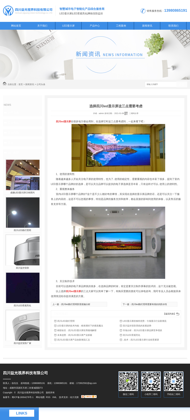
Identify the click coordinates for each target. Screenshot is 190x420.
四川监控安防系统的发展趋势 (137, 325)
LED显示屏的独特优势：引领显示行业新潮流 (144, 321)
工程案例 (121, 25)
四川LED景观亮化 (22, 305)
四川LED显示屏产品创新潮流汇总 (73, 339)
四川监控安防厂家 (22, 343)
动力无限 (74, 397)
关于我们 (42, 25)
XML (54, 397)
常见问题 (13, 132)
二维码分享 (133, 113)
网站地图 (40, 397)
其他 (10, 142)
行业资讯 (13, 122)
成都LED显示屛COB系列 (22, 192)
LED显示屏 (68, 25)
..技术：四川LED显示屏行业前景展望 (141, 339)
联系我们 (173, 25)
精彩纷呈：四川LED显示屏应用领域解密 (76, 330)
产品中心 (95, 25)
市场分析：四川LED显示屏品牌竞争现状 (142, 330)
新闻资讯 (147, 25)
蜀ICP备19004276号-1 (23, 397)
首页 (20, 84)
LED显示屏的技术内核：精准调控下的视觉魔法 (80, 325)
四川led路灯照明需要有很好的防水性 (149, 304)
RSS (48, 397)
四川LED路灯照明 (22, 230)
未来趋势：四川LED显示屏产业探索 (74, 335)
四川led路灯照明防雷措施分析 (75, 304)
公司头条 (41, 84)
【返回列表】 (169, 314)
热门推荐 (13, 152)
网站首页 (16, 25)
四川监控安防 (22, 268)
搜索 (181, 84)
